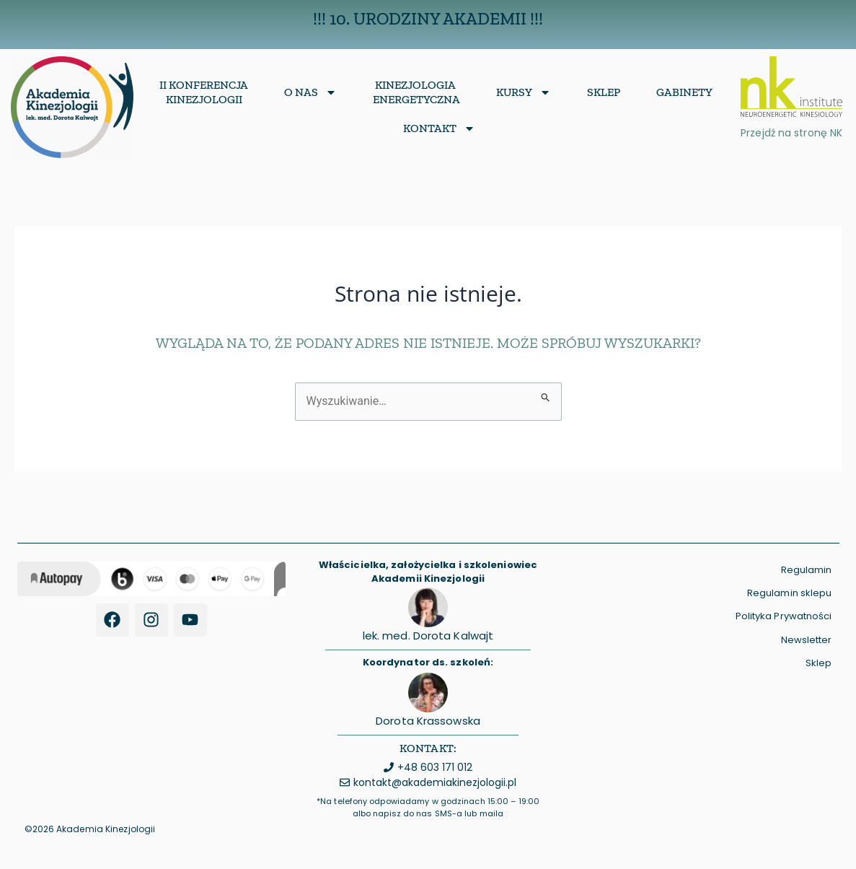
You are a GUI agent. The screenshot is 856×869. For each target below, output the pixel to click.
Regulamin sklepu (789, 593)
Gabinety (684, 92)
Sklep (603, 92)
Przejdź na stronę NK (791, 133)
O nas (310, 92)
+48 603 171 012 (434, 767)
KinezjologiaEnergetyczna (416, 92)
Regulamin (806, 570)
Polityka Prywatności (784, 616)
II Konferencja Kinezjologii (203, 92)
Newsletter (806, 640)
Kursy (523, 92)
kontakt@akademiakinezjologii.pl (434, 782)
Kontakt (439, 128)
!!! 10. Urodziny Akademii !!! (428, 18)
